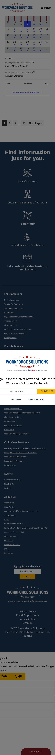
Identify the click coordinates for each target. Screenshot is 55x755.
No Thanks (16, 399)
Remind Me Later (36, 399)
